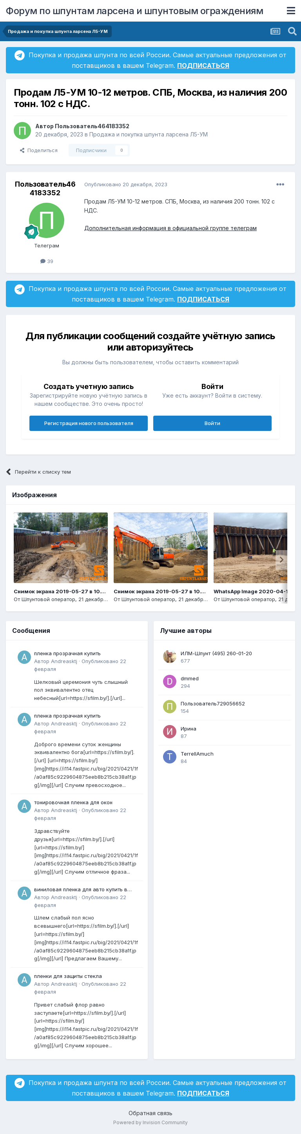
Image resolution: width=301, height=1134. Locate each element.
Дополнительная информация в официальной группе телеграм (170, 228)
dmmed (190, 678)
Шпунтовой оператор (48, 599)
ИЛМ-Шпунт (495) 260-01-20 (216, 653)
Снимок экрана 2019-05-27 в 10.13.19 (164, 591)
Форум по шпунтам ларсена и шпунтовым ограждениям (134, 10)
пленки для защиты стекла (68, 976)
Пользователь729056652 (213, 703)
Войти (212, 423)
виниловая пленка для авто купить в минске (80, 890)
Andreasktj (64, 661)
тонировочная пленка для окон (73, 802)
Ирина (188, 728)
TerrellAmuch (197, 754)
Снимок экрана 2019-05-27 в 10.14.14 (64, 591)
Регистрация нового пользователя (88, 423)
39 (46, 261)
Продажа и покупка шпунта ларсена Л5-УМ (148, 134)
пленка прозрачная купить (67, 653)
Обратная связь (150, 1113)
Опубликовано (125, 184)
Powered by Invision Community (150, 1122)
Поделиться (39, 150)
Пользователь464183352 (92, 126)
